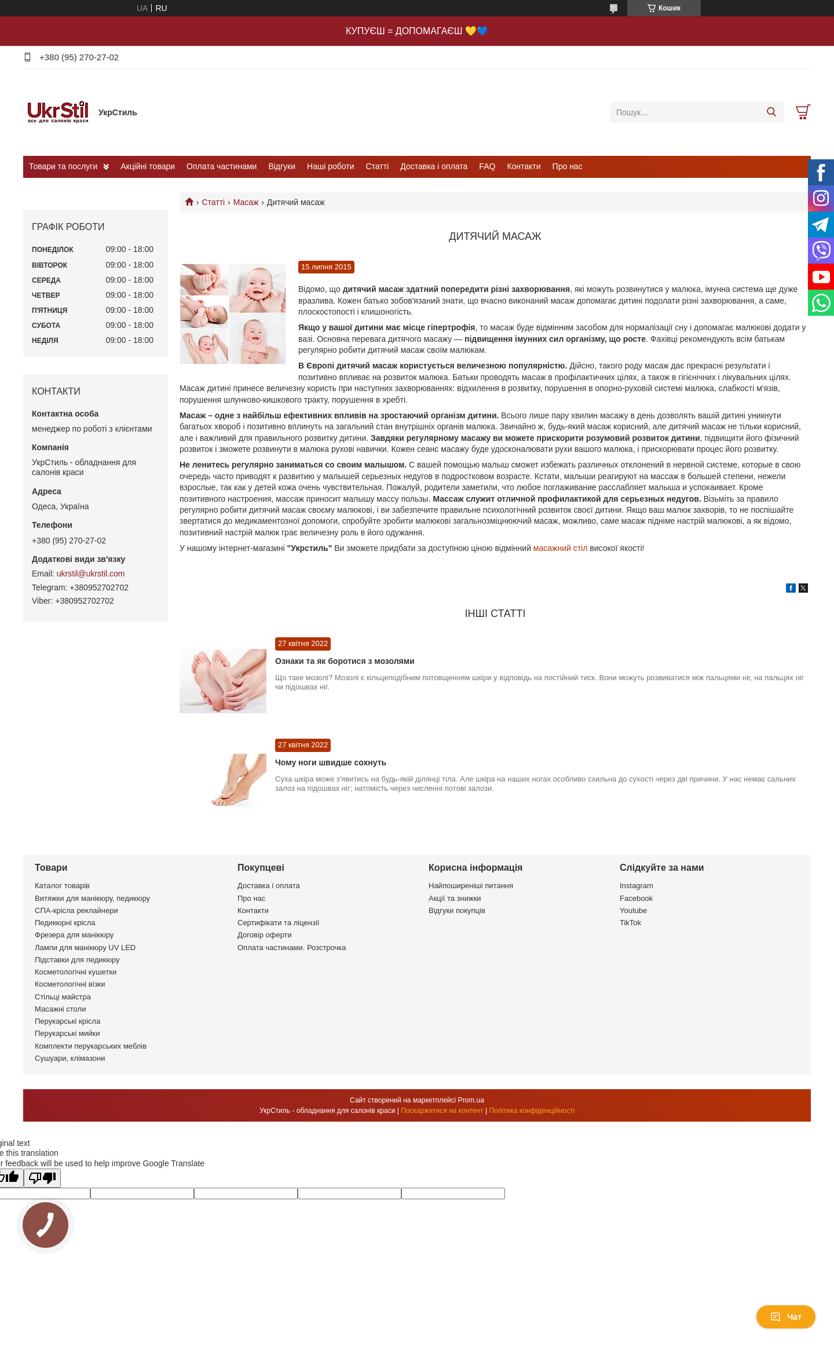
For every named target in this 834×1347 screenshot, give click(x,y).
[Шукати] (771, 112)
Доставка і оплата (433, 166)
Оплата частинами (221, 166)
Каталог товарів (62, 885)
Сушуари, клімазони (70, 1058)
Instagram (636, 885)
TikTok (630, 922)
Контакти (523, 166)
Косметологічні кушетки (75, 972)
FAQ (487, 166)
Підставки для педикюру (77, 959)
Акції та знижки (455, 898)
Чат (786, 1317)
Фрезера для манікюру (74, 934)
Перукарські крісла (67, 1021)
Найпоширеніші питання (471, 885)
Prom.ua (471, 1100)
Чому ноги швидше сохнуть (330, 762)
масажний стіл (560, 548)
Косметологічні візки (70, 984)
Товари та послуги (63, 166)
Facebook (636, 898)
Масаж (246, 202)
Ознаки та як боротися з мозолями (345, 661)
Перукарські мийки (67, 1033)
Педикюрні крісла (65, 922)
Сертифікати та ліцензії (278, 922)
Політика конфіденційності (532, 1111)
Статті (377, 166)
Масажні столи (60, 1009)
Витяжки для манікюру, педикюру (92, 898)
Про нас (568, 166)
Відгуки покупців (457, 910)
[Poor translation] (42, 1178)
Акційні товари (147, 166)
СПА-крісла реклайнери (76, 910)
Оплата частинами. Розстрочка (291, 947)
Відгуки (281, 166)
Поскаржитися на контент (442, 1111)
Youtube (633, 910)
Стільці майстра (63, 996)
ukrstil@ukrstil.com (91, 573)
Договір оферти (264, 934)
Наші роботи (330, 166)
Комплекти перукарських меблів (91, 1046)
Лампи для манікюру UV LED (85, 947)
